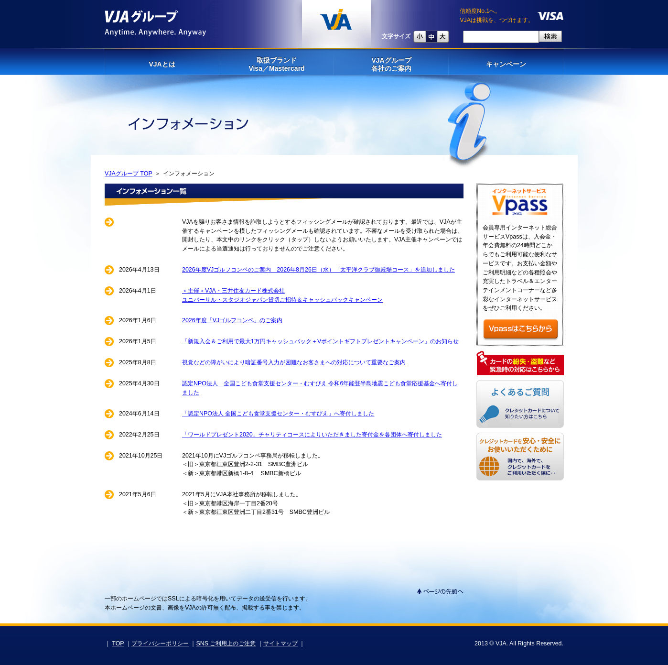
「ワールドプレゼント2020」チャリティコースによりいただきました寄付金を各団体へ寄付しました (312, 434)
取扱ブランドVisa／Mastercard (276, 64)
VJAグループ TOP (128, 173)
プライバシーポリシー (160, 643)
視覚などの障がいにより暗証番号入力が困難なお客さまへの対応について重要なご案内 (294, 362)
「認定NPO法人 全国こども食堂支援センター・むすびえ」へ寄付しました (278, 413)
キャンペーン (506, 64)
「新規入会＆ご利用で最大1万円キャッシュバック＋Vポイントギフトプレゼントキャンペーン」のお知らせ (320, 341)
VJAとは (162, 64)
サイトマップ (280, 643)
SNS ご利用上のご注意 (226, 643)
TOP (118, 643)
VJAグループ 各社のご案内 (391, 64)
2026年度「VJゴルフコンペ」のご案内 (232, 320)
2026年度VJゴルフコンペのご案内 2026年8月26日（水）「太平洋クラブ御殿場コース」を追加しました (318, 269)
